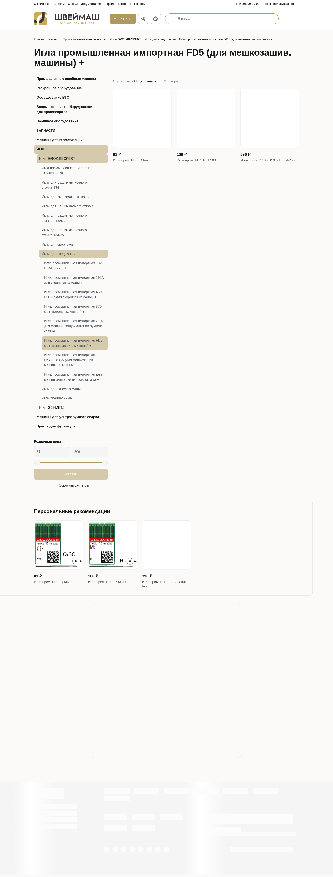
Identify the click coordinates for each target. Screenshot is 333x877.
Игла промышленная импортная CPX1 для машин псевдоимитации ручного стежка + (74, 326)
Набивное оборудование (57, 121)
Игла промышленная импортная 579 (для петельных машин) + (73, 309)
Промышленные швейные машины (66, 79)
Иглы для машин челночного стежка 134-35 (64, 232)
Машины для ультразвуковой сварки (68, 417)
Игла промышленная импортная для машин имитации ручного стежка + (73, 377)
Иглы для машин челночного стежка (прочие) (64, 218)
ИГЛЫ (42, 149)
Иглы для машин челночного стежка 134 (64, 185)
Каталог (54, 39)
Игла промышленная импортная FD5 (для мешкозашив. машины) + (73, 343)
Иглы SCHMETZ (52, 407)
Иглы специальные (57, 398)
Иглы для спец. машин (160, 39)
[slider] (37, 462)
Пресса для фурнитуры (56, 426)
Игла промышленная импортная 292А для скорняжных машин (74, 280)
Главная (39, 39)
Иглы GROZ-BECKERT (125, 39)
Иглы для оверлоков (58, 244)
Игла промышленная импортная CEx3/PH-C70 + (67, 170)
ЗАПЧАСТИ (46, 130)
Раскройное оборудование (59, 88)
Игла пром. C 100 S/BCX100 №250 (265, 164)
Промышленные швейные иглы (84, 39)
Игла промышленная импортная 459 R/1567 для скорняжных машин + (73, 294)
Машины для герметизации (60, 140)
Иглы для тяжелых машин (62, 389)
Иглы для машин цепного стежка (67, 206)
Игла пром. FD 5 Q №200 (135, 161)
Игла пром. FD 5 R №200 (199, 161)
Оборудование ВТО (53, 97)
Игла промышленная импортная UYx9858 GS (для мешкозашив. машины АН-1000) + (69, 360)
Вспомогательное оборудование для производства (64, 109)
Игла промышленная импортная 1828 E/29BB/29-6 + (73, 265)
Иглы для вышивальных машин (66, 197)
